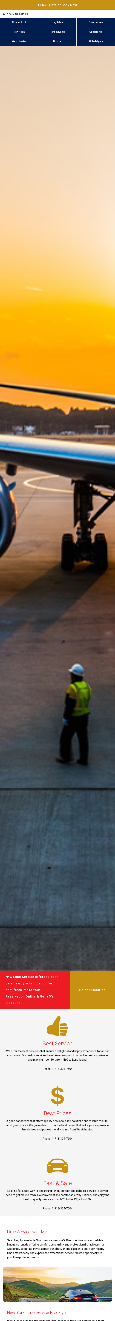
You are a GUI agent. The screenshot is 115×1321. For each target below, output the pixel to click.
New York (19, 31)
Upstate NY (95, 31)
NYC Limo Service (17, 13)
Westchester (19, 41)
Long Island (57, 22)
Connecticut (19, 22)
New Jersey (96, 22)
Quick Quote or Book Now (57, 5)
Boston (57, 41)
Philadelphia (95, 41)
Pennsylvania (57, 31)
